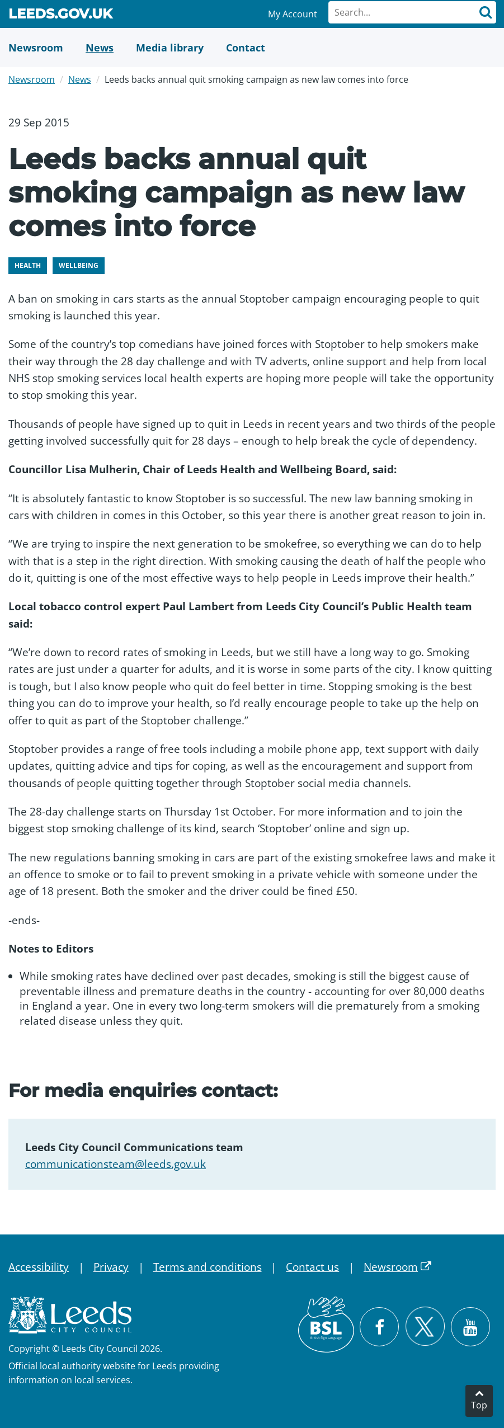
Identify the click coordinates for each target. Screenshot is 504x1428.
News (79, 79)
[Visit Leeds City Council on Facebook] (379, 1326)
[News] (100, 48)
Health (28, 265)
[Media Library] (170, 48)
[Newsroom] (35, 48)
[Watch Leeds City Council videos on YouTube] (470, 1326)
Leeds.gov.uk (60, 15)
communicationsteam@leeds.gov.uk (115, 1164)
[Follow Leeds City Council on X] (424, 1326)
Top (479, 1405)
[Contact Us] (245, 48)
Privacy (111, 1267)
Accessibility (38, 1267)
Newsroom (31, 79)
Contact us (312, 1267)
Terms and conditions (207, 1267)
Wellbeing (78, 265)
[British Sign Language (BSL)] (326, 1324)
